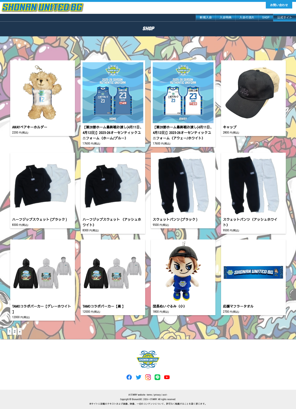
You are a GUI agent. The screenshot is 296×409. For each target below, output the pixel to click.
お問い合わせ (279, 5)
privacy (157, 394)
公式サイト (284, 17)
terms (149, 394)
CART (280, 49)
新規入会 (206, 17)
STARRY (133, 394)
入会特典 (226, 17)
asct (164, 394)
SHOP (265, 17)
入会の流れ (246, 17)
